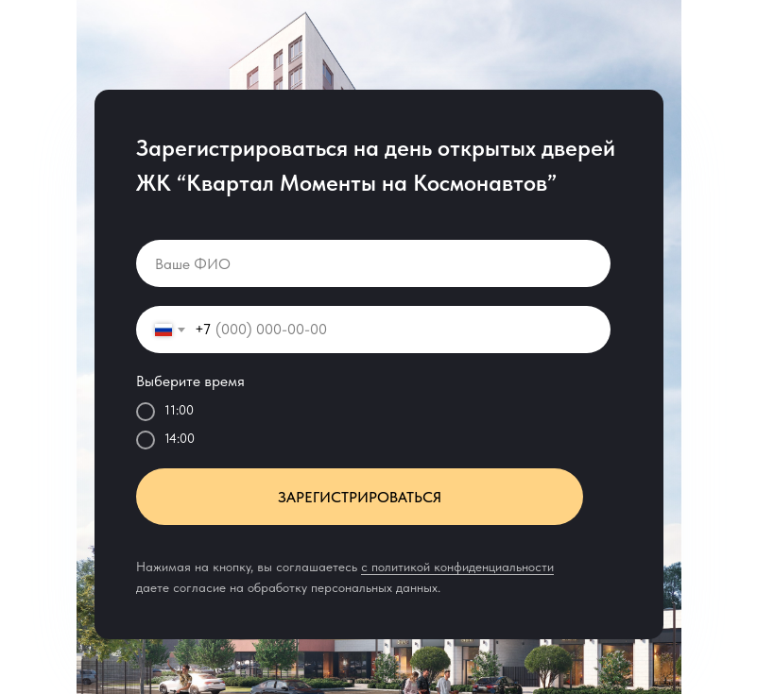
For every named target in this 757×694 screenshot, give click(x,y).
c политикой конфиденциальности (457, 566)
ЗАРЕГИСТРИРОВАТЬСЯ (359, 497)
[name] (373, 263)
